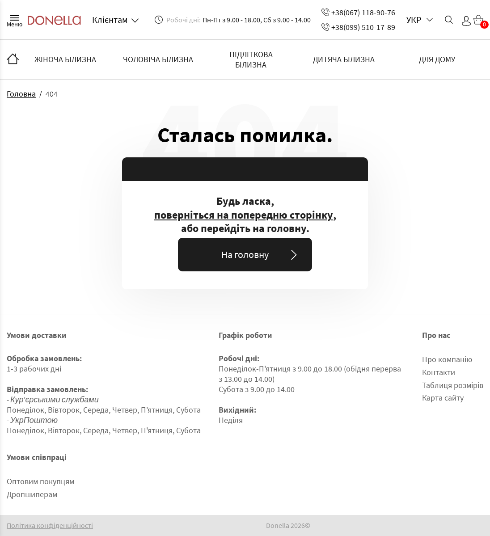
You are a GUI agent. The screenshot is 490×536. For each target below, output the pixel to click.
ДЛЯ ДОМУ (437, 59)
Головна (21, 94)
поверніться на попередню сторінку (243, 215)
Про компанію (447, 359)
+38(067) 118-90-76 (358, 12)
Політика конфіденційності (50, 525)
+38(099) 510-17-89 (358, 27)
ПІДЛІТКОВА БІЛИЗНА (251, 59)
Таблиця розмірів (452, 385)
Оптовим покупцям (40, 481)
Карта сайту (443, 398)
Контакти (438, 372)
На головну (260, 254)
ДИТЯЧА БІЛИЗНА (344, 59)
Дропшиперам (32, 494)
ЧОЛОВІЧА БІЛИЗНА (158, 59)
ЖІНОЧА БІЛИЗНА (65, 59)
